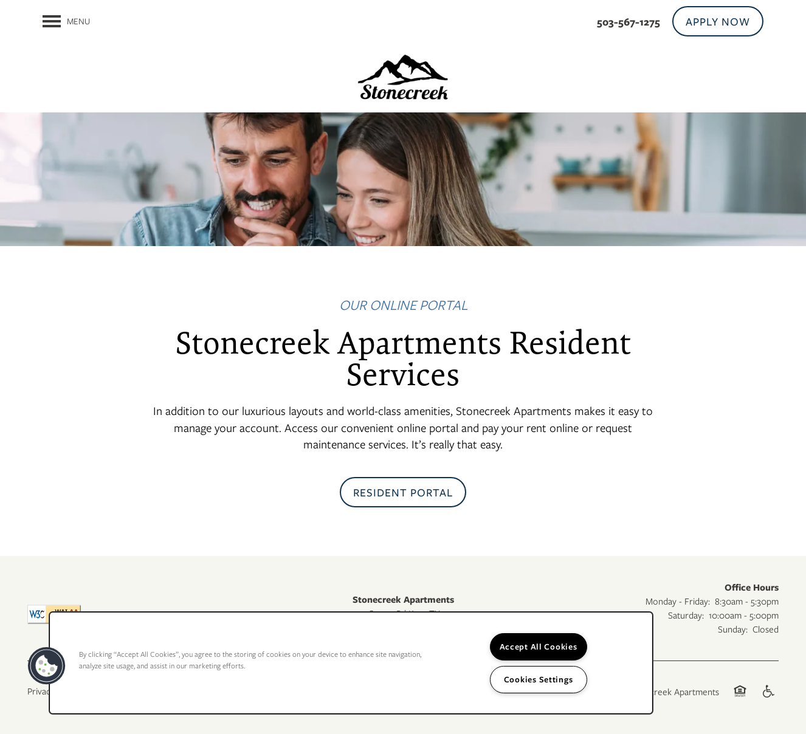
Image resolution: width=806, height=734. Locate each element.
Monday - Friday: (678, 601)
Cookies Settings (538, 679)
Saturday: (686, 615)
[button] (717, 21)
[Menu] (66, 21)
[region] (351, 663)
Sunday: (733, 629)
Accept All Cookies (538, 646)
